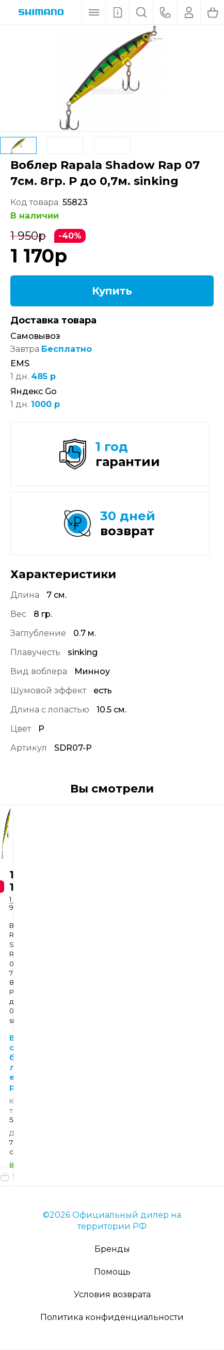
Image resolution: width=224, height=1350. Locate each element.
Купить (112, 291)
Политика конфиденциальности (112, 1317)
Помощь (112, 1272)
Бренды (112, 1249)
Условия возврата (112, 1294)
